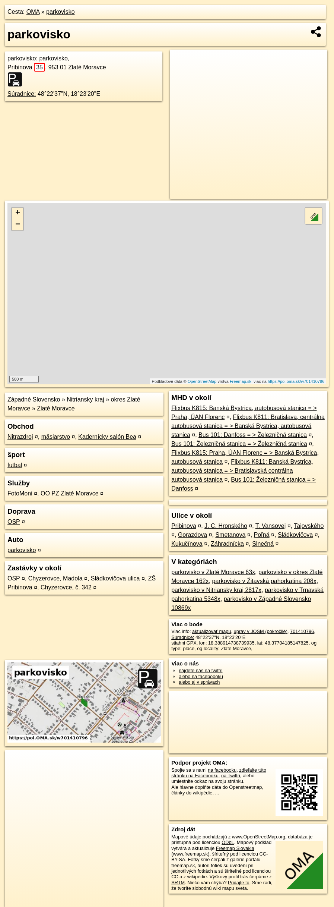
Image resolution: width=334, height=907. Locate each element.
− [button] (17, 224)
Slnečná (263, 544)
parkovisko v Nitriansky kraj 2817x (216, 590)
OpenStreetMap (202, 381)
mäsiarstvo (55, 437)
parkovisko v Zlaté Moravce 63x (213, 572)
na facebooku (222, 770)
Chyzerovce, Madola (55, 578)
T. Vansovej (270, 526)
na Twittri (230, 775)
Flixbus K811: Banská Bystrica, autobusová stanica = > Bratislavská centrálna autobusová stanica (242, 471)
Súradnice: (21, 94)
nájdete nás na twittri (200, 670)
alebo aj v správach (199, 682)
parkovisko (60, 12)
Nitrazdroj (20, 437)
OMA (33, 12)
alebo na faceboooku (201, 676)
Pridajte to (238, 882)
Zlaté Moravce (55, 408)
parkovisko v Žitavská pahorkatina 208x (264, 581)
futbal (14, 465)
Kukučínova (187, 544)
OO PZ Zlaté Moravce (70, 493)
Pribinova (26, 67)
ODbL (228, 842)
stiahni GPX (184, 643)
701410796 (302, 631)
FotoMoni (19, 493)
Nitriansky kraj (85, 399)
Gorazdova (192, 535)
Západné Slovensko (33, 399)
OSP (13, 522)
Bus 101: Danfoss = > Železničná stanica (252, 435)
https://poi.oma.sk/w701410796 (296, 381)
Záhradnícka (227, 544)
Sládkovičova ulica (115, 578)
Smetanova (230, 535)
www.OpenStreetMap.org (258, 837)
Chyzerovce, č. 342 (66, 587)
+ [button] (17, 213)
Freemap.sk (240, 381)
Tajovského (309, 526)
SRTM (178, 882)
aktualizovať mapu (211, 631)
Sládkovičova (295, 535)
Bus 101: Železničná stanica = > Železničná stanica (239, 444)
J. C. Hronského (225, 526)
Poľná (262, 535)
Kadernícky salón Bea (107, 437)
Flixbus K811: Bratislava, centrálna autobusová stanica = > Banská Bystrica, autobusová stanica (248, 426)
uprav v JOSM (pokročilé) (260, 631)
